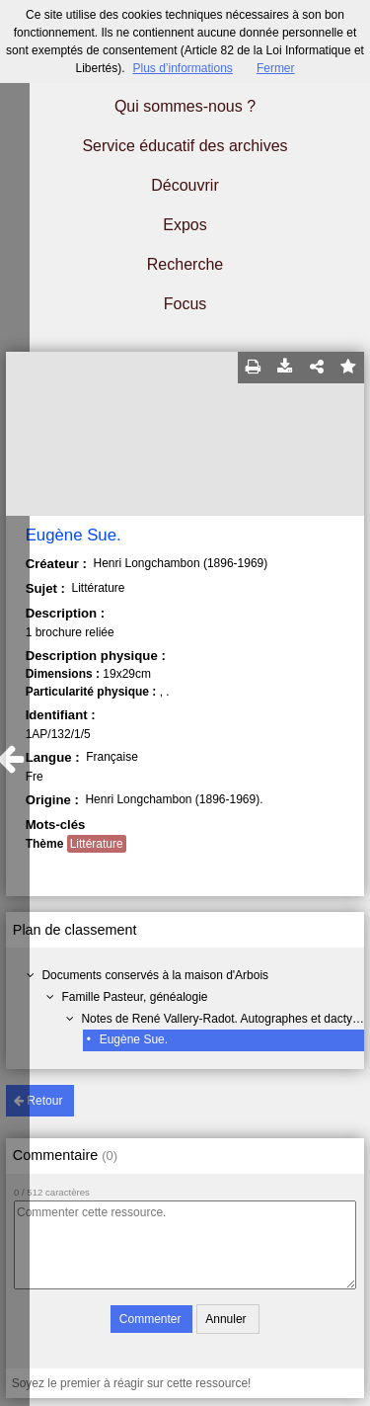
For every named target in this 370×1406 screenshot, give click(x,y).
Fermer (276, 68)
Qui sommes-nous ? (185, 106)
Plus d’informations (182, 68)
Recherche (185, 264)
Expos (184, 224)
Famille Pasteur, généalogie (134, 997)
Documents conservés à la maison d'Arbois (154, 975)
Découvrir (184, 185)
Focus (185, 303)
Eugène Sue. (134, 1039)
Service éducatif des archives (184, 145)
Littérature (96, 844)
